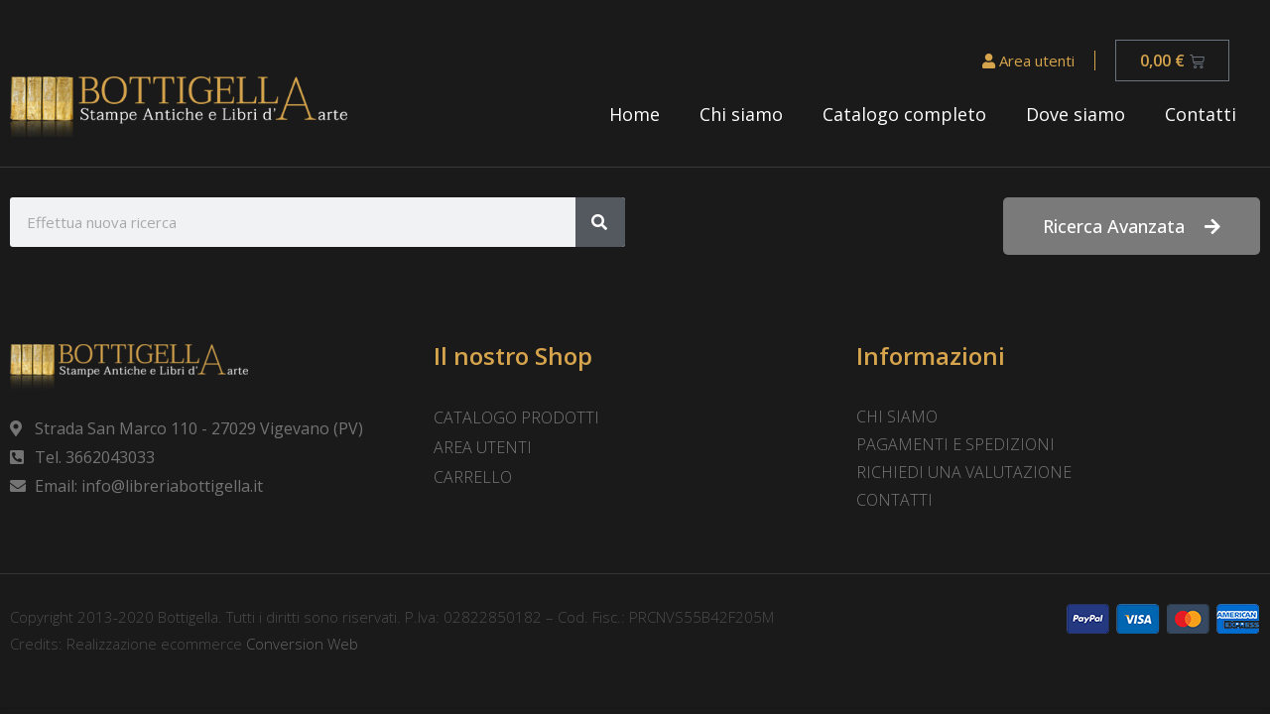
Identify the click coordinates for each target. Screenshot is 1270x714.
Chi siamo (741, 114)
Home (634, 114)
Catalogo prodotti (516, 417)
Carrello (473, 477)
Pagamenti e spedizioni (955, 444)
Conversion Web (300, 644)
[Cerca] (600, 222)
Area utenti (1028, 60)
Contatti (1200, 114)
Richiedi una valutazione (964, 472)
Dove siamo (1075, 114)
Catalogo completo (904, 114)
